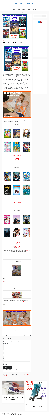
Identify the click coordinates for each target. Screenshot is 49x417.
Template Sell (4, 415)
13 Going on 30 (17, 247)
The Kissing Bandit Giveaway (26, 335)
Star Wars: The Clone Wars (17, 202)
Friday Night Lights (17, 243)
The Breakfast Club (17, 242)
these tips (27, 250)
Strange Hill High (17, 198)
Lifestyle (29, 9)
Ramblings (4, 40)
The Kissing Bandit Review (7, 335)
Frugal (18, 9)
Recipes (23, 9)
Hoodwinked (17, 158)
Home (14, 9)
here (5, 278)
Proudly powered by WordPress (8, 414)
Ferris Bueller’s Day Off (17, 246)
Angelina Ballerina (17, 159)
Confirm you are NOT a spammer (10, 369)
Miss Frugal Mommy (24, 3)
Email (4, 354)
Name (4, 351)
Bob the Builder (17, 160)
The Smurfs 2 (17, 201)
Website (4, 358)
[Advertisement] (40, 39)
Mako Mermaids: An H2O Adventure (17, 205)
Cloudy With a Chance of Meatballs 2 (17, 155)
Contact (35, 9)
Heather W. (11, 44)
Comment (5, 343)
